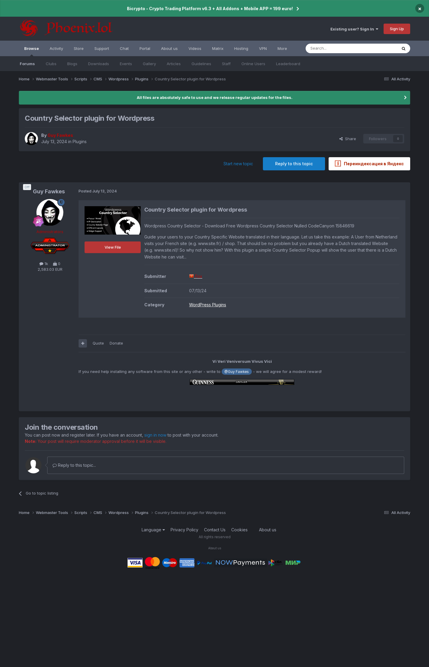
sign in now (155, 434)
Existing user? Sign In (354, 29)
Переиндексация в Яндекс (369, 163)
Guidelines (201, 63)
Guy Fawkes (49, 191)
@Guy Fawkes (236, 372)
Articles (174, 63)
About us (169, 48)
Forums (27, 63)
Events (126, 63)
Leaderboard (288, 63)
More (282, 48)
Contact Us (215, 529)
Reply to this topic (294, 163)
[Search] (336, 48)
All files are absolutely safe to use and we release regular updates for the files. (214, 97)
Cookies (239, 529)
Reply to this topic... (74, 465)
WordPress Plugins (207, 304)
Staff (226, 63)
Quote (98, 343)
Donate (116, 343)
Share (347, 138)
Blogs (72, 63)
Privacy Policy (184, 529)
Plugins (80, 141)
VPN (263, 48)
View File (113, 247)
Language (153, 529)
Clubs (51, 63)
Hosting (241, 48)
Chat (124, 48)
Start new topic (238, 163)
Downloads (98, 63)
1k (43, 263)
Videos (195, 48)
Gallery (149, 63)
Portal (145, 48)
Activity (56, 48)
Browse (31, 51)
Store (79, 48)
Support (101, 48)
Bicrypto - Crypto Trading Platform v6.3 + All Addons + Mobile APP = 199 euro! (210, 8)
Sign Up (397, 28)
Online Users (253, 63)
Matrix (217, 48)
